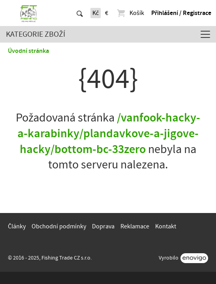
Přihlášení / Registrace (181, 13)
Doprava (103, 226)
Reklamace (134, 226)
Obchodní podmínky (59, 226)
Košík (130, 13)
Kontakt (165, 226)
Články (17, 226)
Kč (95, 13)
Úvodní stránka (28, 50)
